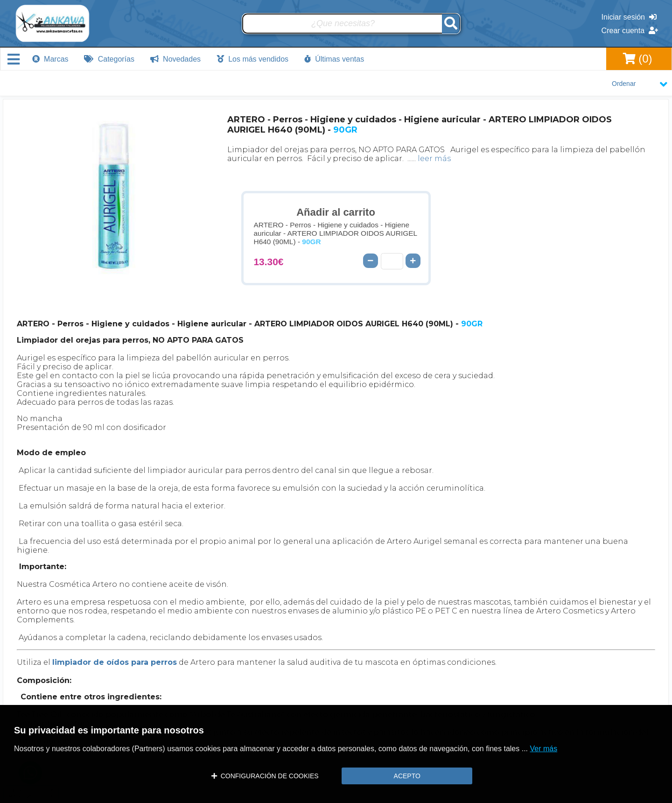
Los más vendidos (252, 59)
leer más (434, 158)
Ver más (543, 749)
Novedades (175, 59)
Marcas (50, 59)
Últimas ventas (334, 59)
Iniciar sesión (629, 17)
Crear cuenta (630, 31)
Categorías (109, 59)
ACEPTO (407, 776)
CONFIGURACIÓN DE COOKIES (265, 776)
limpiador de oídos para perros (114, 662)
